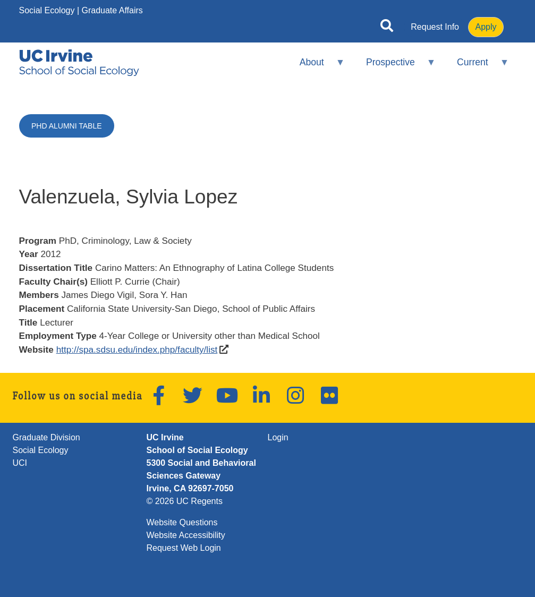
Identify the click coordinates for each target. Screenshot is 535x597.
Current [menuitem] (476, 66)
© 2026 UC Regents (185, 501)
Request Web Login (184, 547)
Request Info (435, 26)
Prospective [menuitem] (394, 66)
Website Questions (182, 522)
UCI (20, 462)
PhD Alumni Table (66, 126)
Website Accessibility (186, 535)
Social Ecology (47, 10)
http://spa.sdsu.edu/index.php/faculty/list (137, 349)
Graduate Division (46, 437)
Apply (485, 26)
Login (278, 437)
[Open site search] (386, 27)
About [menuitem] (315, 66)
